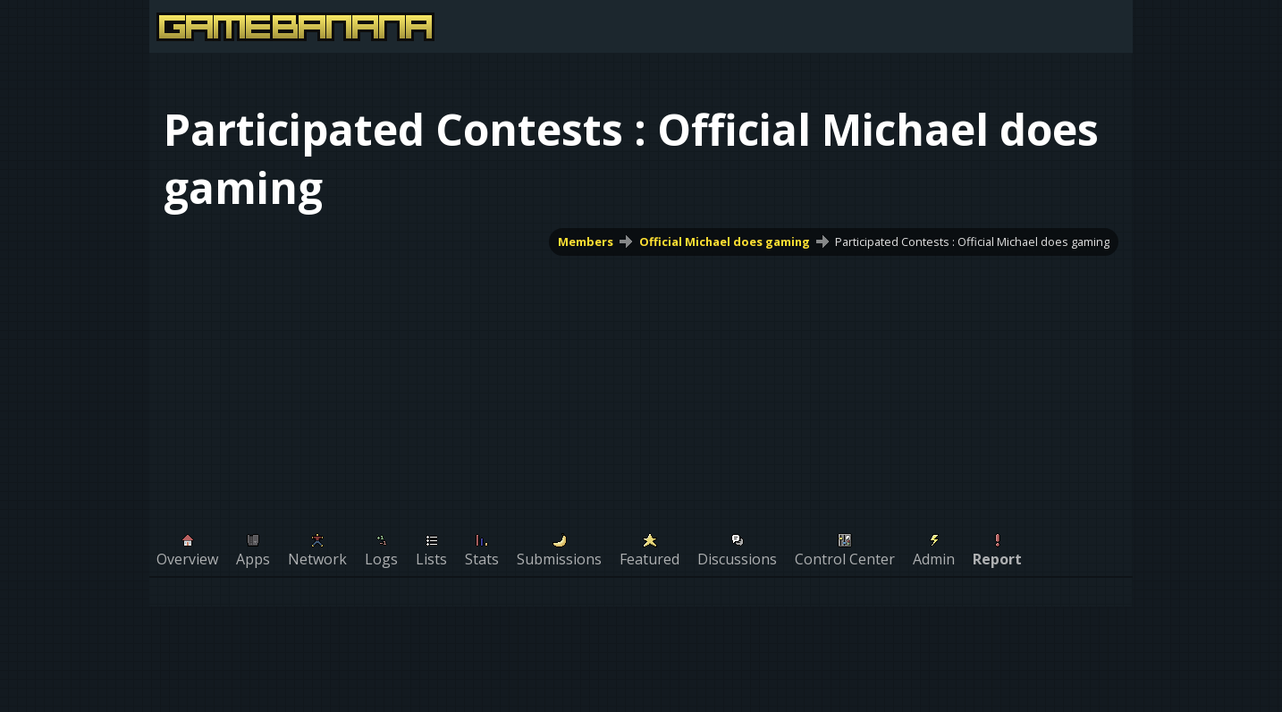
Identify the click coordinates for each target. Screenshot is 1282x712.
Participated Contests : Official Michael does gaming (972, 241)
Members (585, 241)
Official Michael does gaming (724, 241)
